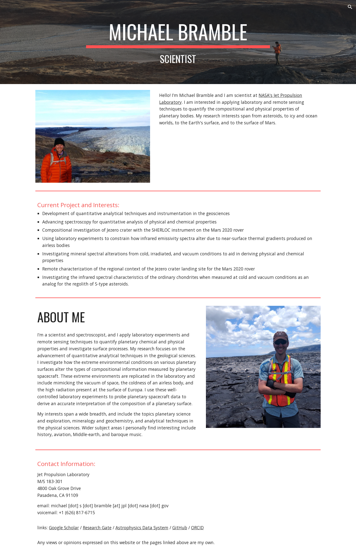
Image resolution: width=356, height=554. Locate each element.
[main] (178, 42)
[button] (350, 7)
